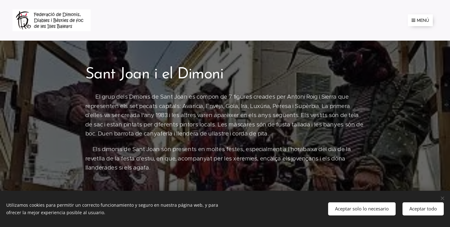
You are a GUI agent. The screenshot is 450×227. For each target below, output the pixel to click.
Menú (420, 20)
